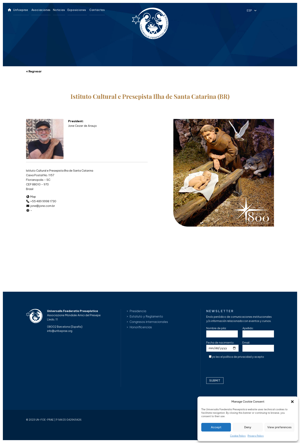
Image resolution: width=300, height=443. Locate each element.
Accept (216, 427)
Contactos (97, 10)
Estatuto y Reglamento (146, 316)
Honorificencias (141, 327)
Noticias (59, 10)
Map (31, 196)
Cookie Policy (238, 435)
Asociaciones (41, 10)
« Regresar (34, 71)
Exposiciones (77, 10)
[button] (292, 402)
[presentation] (235, 369)
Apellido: (258, 332)
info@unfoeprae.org (59, 331)
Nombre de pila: (222, 332)
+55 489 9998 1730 (41, 201)
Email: (258, 346)
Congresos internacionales (149, 322)
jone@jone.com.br (40, 206)
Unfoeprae (20, 10)
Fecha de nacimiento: (222, 346)
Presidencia (138, 311)
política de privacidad (237, 357)
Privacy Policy (256, 435)
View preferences (279, 427)
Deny (247, 427)
